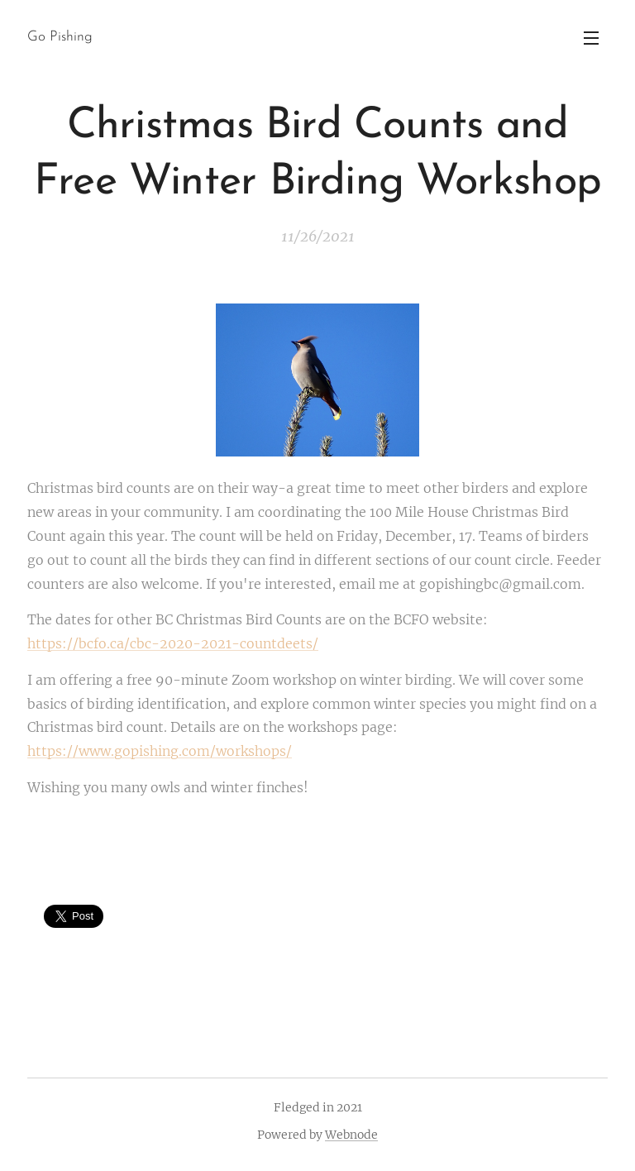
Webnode (351, 1134)
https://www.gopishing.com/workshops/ (159, 751)
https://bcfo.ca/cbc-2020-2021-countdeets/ (172, 643)
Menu (591, 38)
